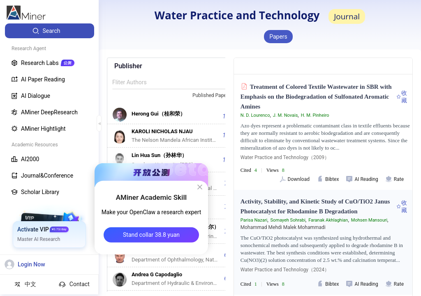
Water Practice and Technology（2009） (285, 157)
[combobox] (215, 95)
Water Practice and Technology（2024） (285, 270)
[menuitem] (49, 30)
